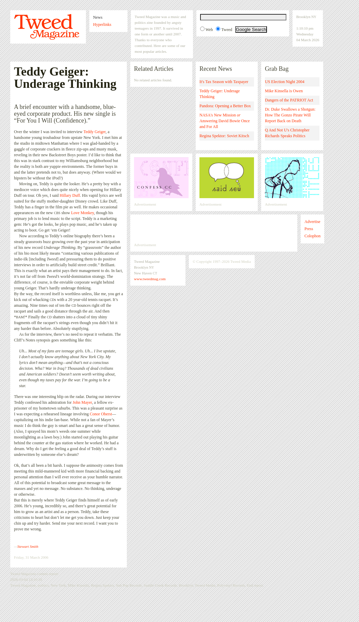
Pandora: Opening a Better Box (225, 105)
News (97, 17)
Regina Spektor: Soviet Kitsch (224, 135)
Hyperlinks (102, 24)
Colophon (312, 236)
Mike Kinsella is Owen (284, 91)
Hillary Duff (70, 195)
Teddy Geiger (95, 131)
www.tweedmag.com (150, 279)
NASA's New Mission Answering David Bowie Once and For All (224, 121)
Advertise (312, 221)
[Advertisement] (214, 228)
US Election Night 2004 (284, 81)
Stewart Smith (27, 546)
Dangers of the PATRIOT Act (289, 100)
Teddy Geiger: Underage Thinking (219, 94)
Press (308, 228)
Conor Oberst (101, 414)
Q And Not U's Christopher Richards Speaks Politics (287, 133)
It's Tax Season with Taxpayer (223, 81)
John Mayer (82, 402)
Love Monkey (82, 212)
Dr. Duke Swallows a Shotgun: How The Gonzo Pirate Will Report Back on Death (290, 115)
